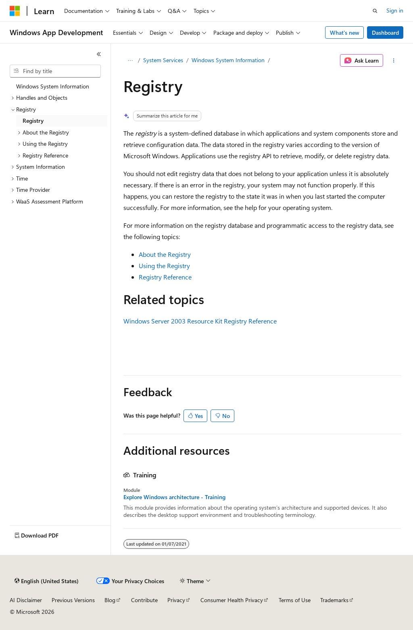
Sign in (394, 10)
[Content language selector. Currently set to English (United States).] (46, 581)
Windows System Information (228, 60)
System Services (163, 60)
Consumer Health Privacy (231, 600)
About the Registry (165, 254)
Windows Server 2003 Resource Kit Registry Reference (200, 321)
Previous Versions (73, 600)
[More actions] (393, 60)
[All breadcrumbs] (130, 60)
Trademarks (334, 600)
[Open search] (375, 11)
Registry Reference (165, 277)
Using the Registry (164, 265)
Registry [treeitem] (33, 120)
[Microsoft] (15, 11)
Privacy (176, 600)
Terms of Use (295, 600)
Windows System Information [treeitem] (52, 86)
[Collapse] (98, 54)
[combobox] (55, 71)
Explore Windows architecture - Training (174, 497)
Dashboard (385, 32)
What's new (344, 32)
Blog (109, 600)
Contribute (144, 600)
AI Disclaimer (26, 600)
